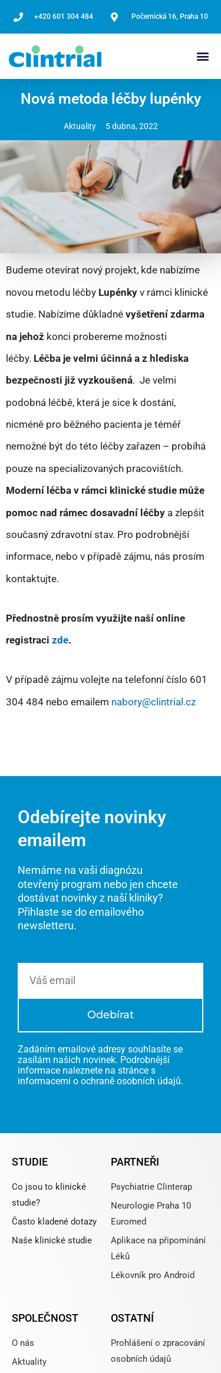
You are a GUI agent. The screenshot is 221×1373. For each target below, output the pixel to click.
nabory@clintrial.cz (153, 702)
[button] (202, 56)
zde (60, 640)
